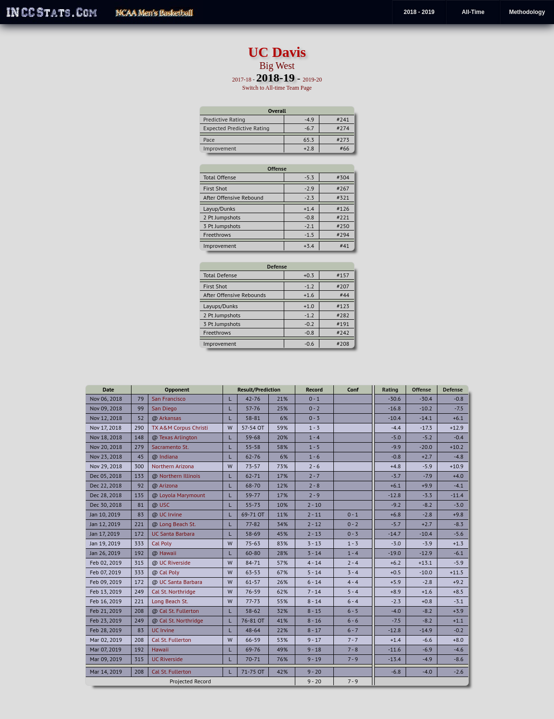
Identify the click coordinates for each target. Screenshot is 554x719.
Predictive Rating (224, 119)
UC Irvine (170, 514)
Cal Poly (161, 543)
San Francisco (168, 398)
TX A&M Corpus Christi (180, 427)
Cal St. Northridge (174, 591)
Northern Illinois (179, 475)
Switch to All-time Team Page (277, 87)
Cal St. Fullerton (179, 610)
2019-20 (312, 79)
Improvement (219, 148)
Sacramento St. (170, 446)
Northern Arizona (173, 466)
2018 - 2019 (419, 12)
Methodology (527, 12)
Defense (277, 266)
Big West (276, 65)
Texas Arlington (178, 437)
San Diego (164, 408)
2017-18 (241, 79)
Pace (208, 139)
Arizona (168, 485)
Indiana (168, 456)
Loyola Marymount (182, 495)
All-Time (473, 12)
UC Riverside (174, 562)
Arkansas (170, 417)
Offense (276, 168)
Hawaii (167, 552)
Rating (390, 389)
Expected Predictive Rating (236, 128)
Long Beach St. (177, 524)
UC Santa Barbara (173, 533)
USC (164, 504)
